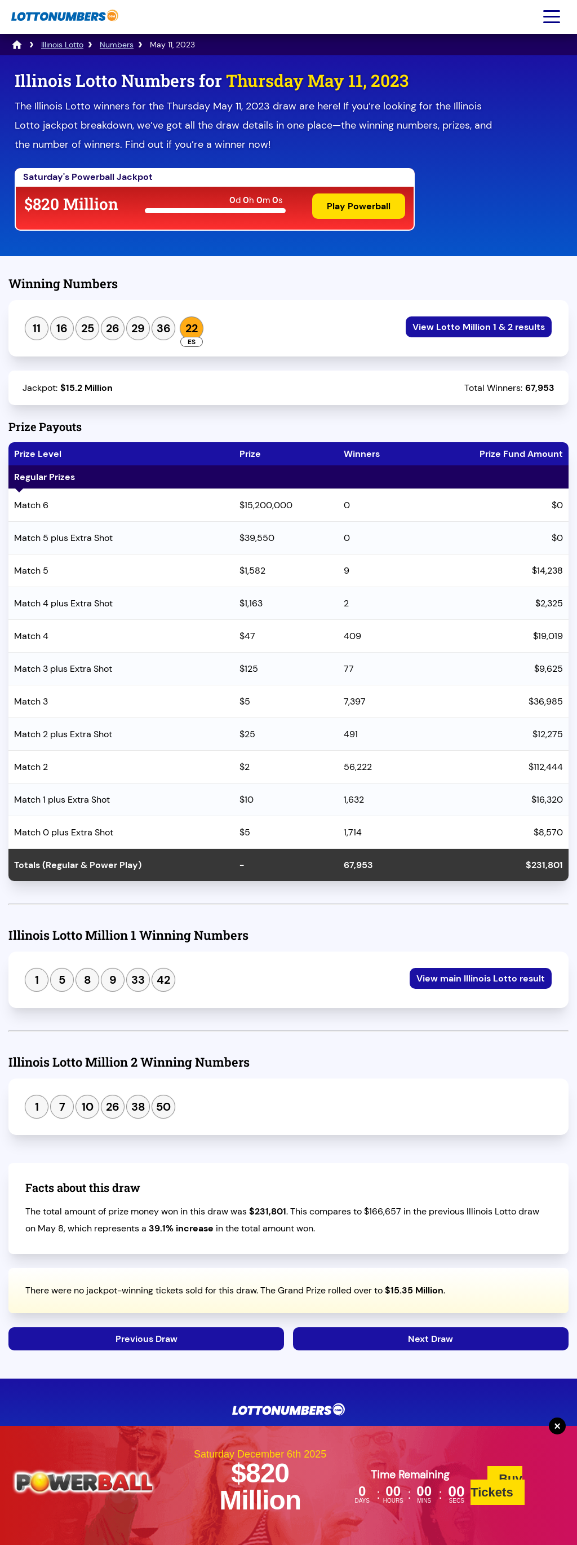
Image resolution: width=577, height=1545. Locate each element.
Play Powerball (358, 206)
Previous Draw (146, 1339)
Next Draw (430, 1339)
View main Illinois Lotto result (480, 978)
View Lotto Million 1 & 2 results (478, 327)
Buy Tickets (496, 1485)
